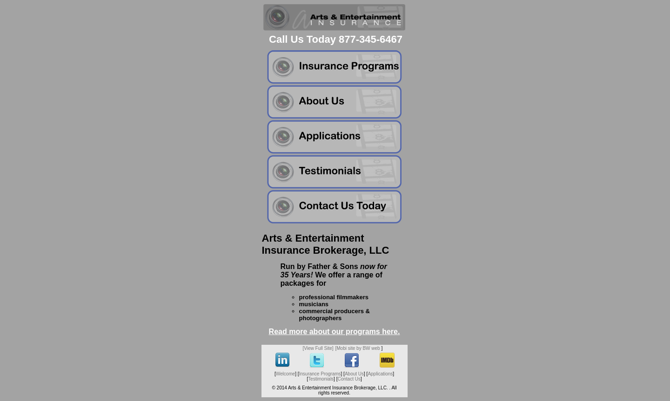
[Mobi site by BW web (357, 348)
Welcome (285, 373)
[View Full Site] (318, 348)
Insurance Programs (320, 373)
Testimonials (321, 378)
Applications (380, 373)
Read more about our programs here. (334, 331)
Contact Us (348, 378)
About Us (354, 373)
